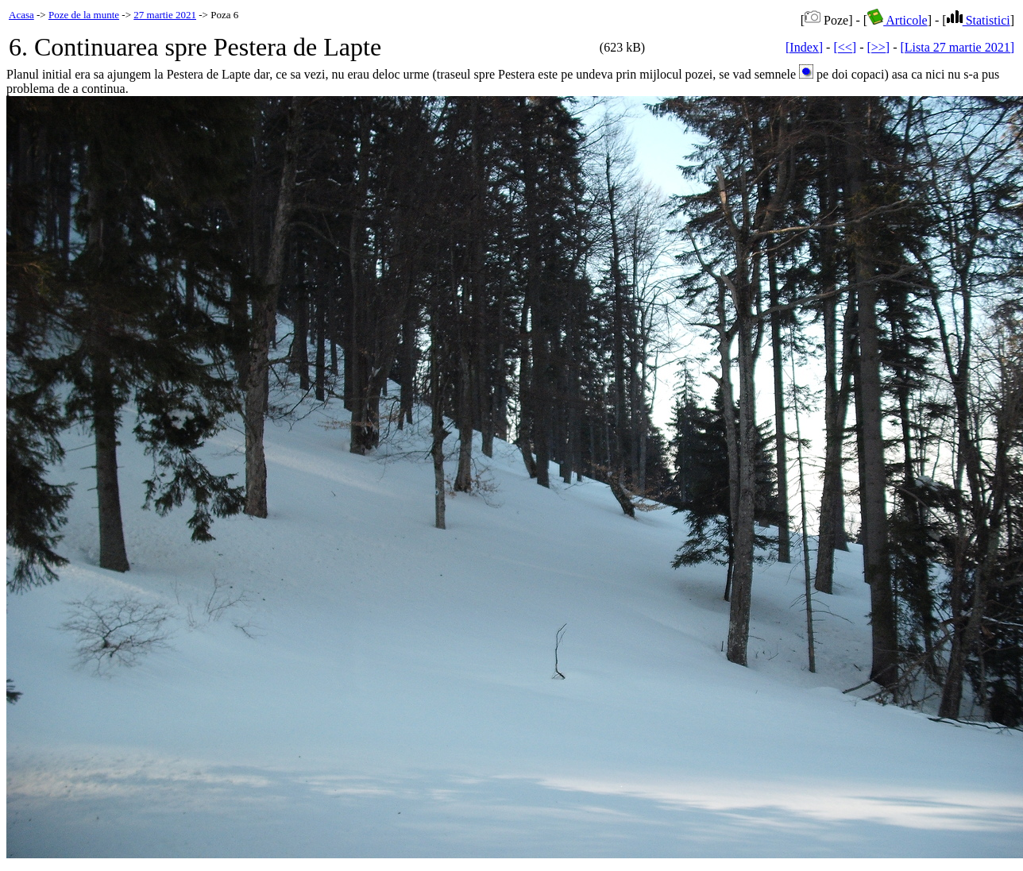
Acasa (21, 15)
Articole (897, 20)
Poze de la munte (83, 15)
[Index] (804, 47)
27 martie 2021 (164, 15)
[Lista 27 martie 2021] (957, 47)
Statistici (978, 20)
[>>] (878, 47)
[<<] (844, 47)
